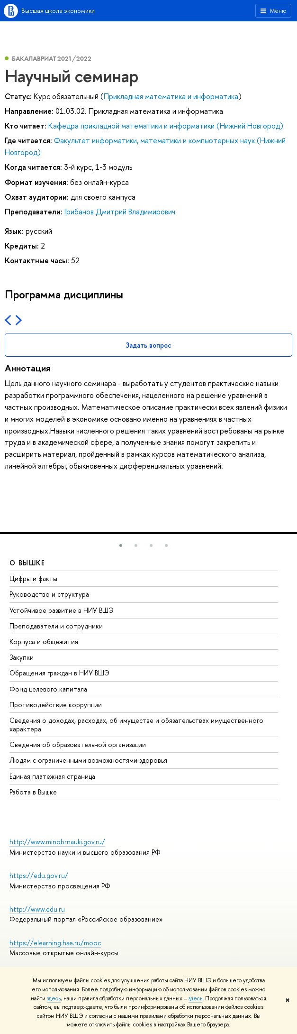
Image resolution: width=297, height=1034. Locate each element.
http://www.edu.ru (37, 909)
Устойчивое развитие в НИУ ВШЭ (61, 610)
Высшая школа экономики (58, 10)
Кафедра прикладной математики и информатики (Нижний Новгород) (165, 125)
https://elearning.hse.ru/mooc (55, 942)
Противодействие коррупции (55, 704)
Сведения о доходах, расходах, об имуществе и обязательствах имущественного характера (136, 724)
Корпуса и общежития (43, 641)
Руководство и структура (49, 594)
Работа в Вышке (33, 791)
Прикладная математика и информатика (171, 96)
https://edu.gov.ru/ (38, 875)
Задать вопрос (148, 345)
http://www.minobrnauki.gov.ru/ (57, 841)
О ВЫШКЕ (27, 562)
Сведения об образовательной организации (77, 744)
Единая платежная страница (52, 776)
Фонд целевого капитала (48, 688)
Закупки (21, 657)
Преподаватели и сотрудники (56, 625)
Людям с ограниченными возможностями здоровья (88, 760)
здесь (54, 998)
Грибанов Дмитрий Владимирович (119, 211)
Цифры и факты (33, 578)
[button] (120, 545)
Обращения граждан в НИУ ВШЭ (59, 672)
